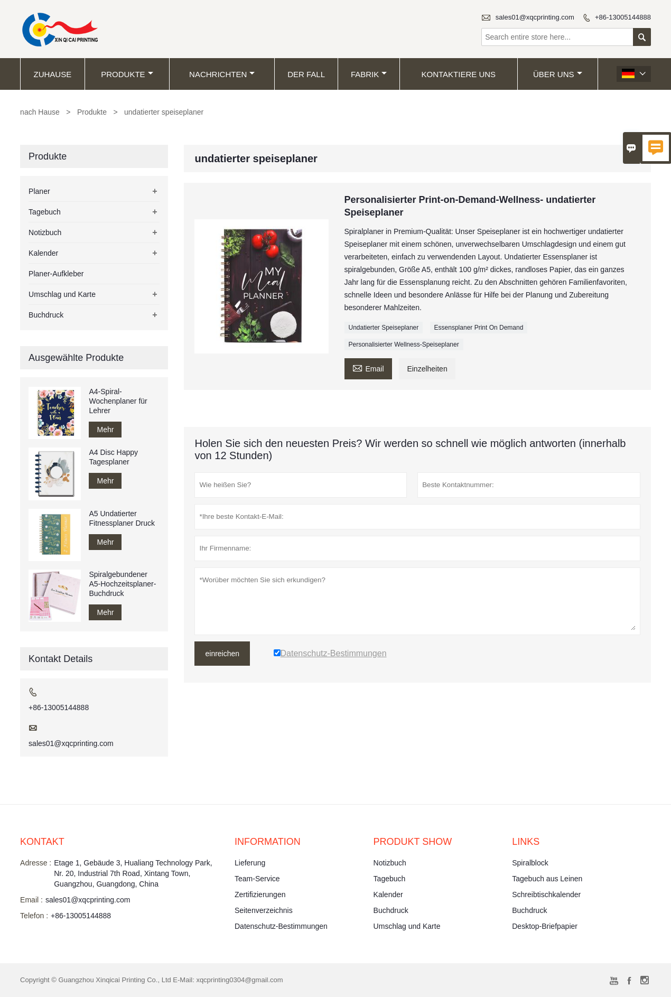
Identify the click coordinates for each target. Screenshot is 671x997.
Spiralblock (530, 863)
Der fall (306, 74)
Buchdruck (46, 315)
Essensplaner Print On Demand (479, 327)
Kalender (43, 253)
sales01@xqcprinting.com (535, 17)
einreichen (222, 653)
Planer (39, 191)
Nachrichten (222, 74)
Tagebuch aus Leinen (547, 878)
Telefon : (34, 915)
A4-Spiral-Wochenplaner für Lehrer (118, 401)
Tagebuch (45, 212)
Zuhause (53, 74)
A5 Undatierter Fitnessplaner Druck (122, 518)
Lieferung (250, 863)
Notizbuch (45, 232)
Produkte (127, 74)
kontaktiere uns (459, 74)
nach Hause (40, 112)
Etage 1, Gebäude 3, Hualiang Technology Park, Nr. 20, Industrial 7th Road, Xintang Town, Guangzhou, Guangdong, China (133, 873)
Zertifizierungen (260, 894)
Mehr (105, 429)
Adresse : (35, 863)
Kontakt (42, 841)
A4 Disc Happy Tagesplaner (113, 457)
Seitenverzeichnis (264, 910)
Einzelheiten (427, 369)
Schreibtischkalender (546, 894)
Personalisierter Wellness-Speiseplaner (404, 344)
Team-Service (257, 878)
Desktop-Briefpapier (544, 926)
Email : (31, 900)
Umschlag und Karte (62, 294)
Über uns (557, 74)
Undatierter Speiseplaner (384, 327)
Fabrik (369, 74)
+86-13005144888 (623, 17)
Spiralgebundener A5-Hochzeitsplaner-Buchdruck (122, 584)
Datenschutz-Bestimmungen (281, 926)
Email (368, 367)
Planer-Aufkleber (56, 273)
